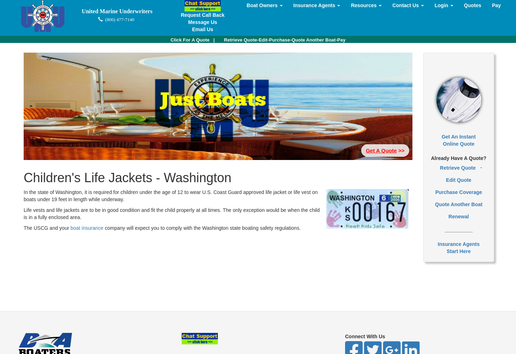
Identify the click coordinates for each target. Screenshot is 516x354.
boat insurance (88, 228)
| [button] (193, 40)
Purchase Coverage (458, 192)
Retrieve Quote (458, 168)
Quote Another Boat (458, 204)
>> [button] (385, 150)
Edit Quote (459, 180)
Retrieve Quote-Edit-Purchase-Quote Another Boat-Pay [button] (284, 40)
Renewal (459, 216)
